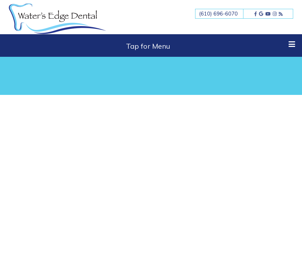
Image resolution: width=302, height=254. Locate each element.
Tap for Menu (210, 45)
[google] (261, 14)
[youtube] (268, 14)
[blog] (281, 14)
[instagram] (275, 14)
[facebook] (255, 14)
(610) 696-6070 (218, 13)
